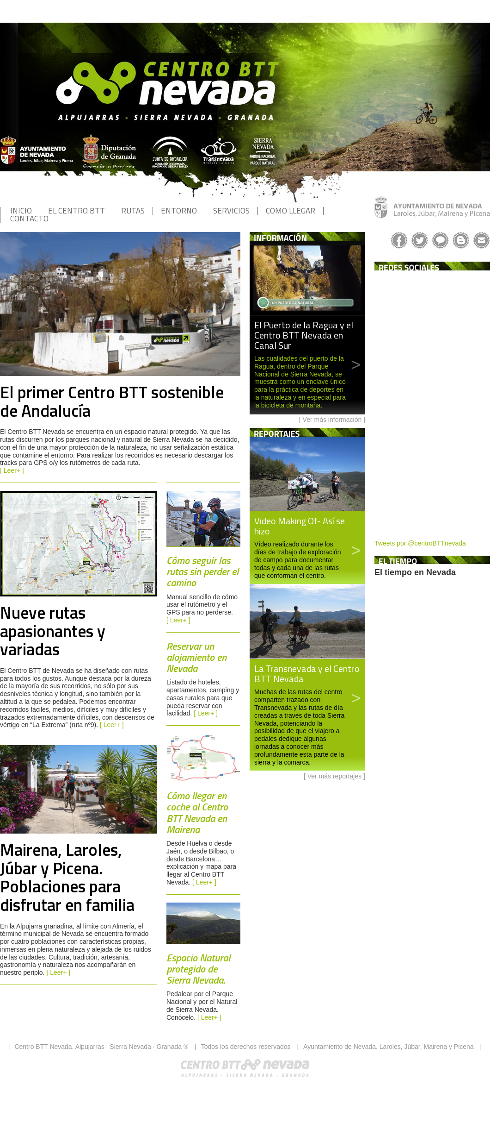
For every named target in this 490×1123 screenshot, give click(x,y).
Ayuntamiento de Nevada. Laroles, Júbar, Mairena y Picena (388, 1046)
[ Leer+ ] (12, 470)
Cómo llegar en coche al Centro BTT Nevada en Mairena (197, 812)
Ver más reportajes (334, 776)
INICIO (21, 211)
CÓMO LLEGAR (290, 211)
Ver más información (332, 419)
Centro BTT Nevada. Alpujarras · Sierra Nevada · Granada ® (101, 1046)
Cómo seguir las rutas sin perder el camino (202, 571)
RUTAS (133, 211)
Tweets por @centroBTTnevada (420, 543)
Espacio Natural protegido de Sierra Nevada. (198, 969)
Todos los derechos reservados (246, 1046)
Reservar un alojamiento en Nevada (196, 657)
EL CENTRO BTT (76, 211)
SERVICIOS (231, 211)
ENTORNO (179, 211)
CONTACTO (29, 219)
